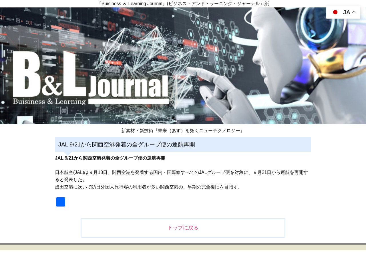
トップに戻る (183, 228)
